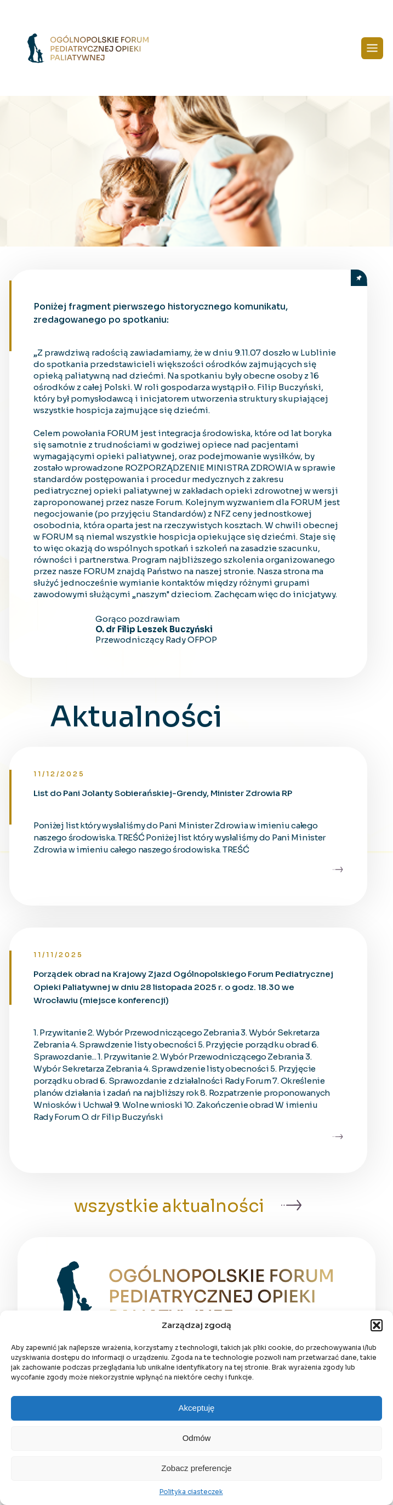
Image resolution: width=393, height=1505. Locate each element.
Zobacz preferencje (196, 1468)
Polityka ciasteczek (191, 1491)
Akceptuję (197, 1407)
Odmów (197, 1438)
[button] (376, 1325)
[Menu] (372, 48)
